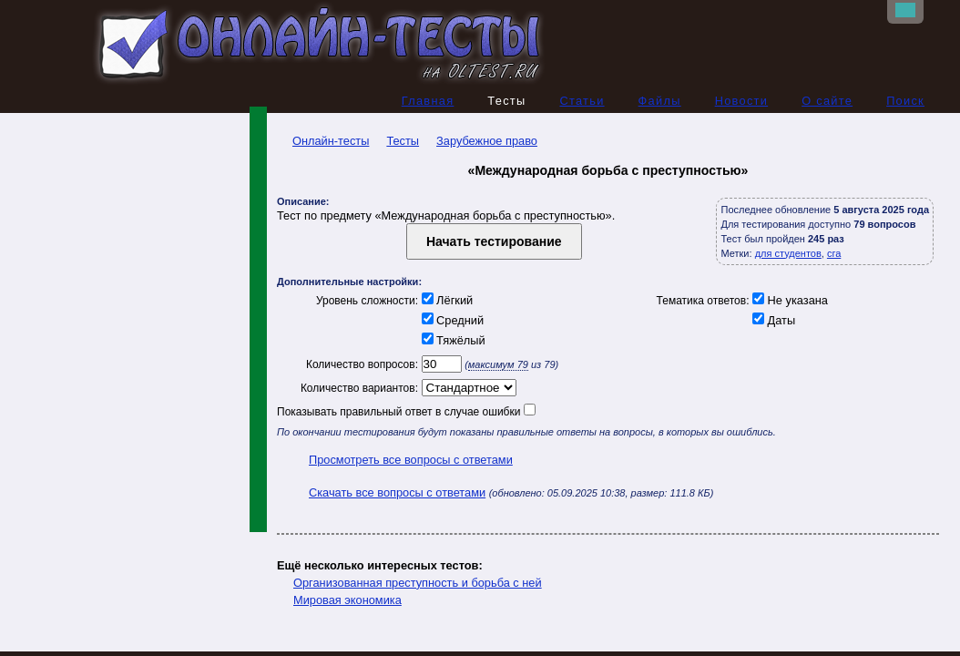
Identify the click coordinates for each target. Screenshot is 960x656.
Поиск (905, 101)
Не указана (789, 300)
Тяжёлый (451, 340)
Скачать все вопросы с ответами (397, 492)
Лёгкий (445, 300)
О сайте (827, 101)
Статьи (581, 101)
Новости (742, 101)
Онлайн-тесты (323, 141)
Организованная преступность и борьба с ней (417, 582)
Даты (773, 320)
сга (834, 253)
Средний (451, 320)
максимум (498, 364)
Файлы (659, 101)
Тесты (402, 141)
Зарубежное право (486, 141)
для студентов (788, 253)
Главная (428, 101)
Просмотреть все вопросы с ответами (411, 459)
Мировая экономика (347, 600)
